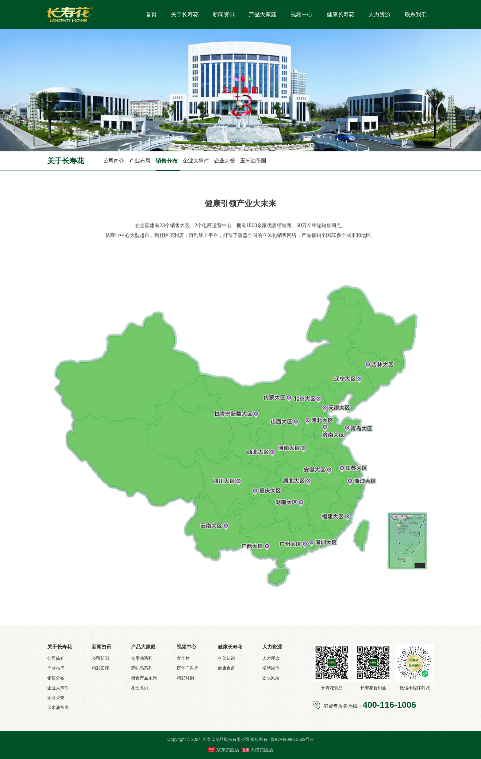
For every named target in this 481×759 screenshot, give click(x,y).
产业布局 (139, 161)
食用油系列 (141, 658)
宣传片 (183, 658)
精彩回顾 (100, 668)
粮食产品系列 (144, 677)
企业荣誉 (224, 161)
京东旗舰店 (223, 750)
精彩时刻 (185, 677)
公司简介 (113, 161)
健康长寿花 (340, 14)
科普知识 (226, 658)
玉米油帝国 (253, 161)
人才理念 (270, 658)
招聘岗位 (270, 668)
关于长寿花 (184, 14)
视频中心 (302, 14)
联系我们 (416, 14)
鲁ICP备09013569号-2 (292, 739)
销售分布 (167, 161)
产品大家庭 (262, 14)
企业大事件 (196, 161)
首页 (151, 14)
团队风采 (270, 677)
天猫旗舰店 (257, 749)
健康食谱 (226, 668)
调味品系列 (141, 668)
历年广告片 (187, 668)
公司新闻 (100, 658)
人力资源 (379, 14)
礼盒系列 (139, 687)
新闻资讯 (224, 14)
